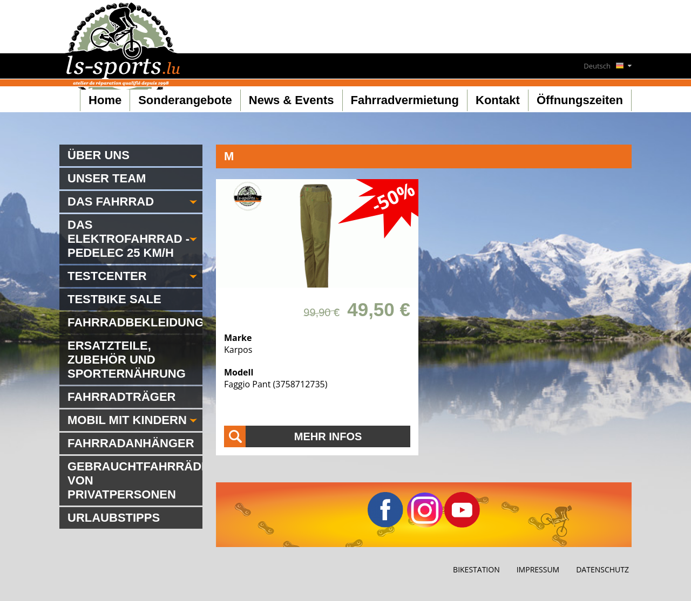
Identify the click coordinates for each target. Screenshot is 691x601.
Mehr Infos (328, 436)
